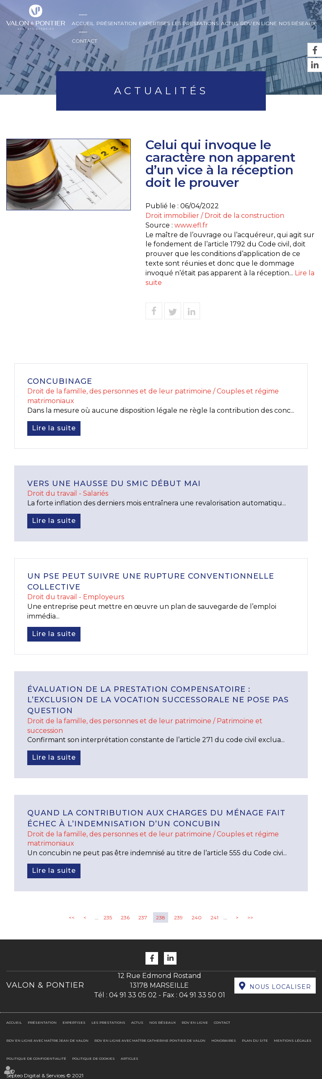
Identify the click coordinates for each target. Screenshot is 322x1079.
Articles (129, 1058)
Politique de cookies (93, 1058)
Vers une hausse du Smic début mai (114, 483)
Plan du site (255, 1040)
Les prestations (195, 23)
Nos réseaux (297, 23)
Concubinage (59, 381)
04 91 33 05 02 (133, 995)
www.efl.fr (191, 225)
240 (197, 917)
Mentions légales (293, 1040)
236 (125, 917)
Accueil (83, 23)
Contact (84, 41)
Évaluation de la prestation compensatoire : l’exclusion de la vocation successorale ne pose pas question (158, 700)
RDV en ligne (258, 23)
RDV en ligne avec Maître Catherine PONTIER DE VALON (149, 1040)
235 (108, 917)
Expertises (154, 23)
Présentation (116, 23)
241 (214, 917)
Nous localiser (280, 987)
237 (142, 917)
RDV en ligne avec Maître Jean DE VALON (47, 1040)
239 (178, 917)
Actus (229, 23)
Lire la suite (54, 428)
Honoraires (223, 1040)
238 (160, 917)
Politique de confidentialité (36, 1058)
